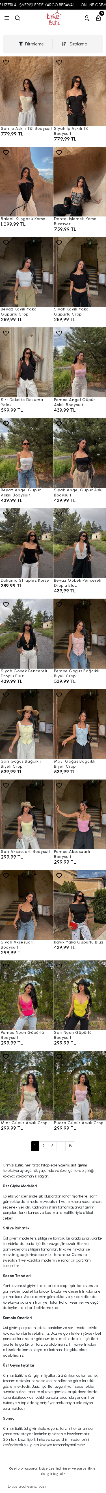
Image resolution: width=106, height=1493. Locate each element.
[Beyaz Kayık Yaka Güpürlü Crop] (26, 272)
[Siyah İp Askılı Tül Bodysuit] (79, 91)
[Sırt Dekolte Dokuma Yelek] (26, 362)
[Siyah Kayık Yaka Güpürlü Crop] (79, 272)
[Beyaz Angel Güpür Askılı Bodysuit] (26, 453)
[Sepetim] (98, 18)
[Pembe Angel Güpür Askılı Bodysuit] (79, 362)
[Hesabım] (87, 18)
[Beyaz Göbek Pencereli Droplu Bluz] (79, 543)
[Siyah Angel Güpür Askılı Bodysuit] (79, 453)
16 (70, 1146)
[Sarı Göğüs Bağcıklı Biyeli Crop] (26, 724)
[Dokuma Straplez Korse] (26, 543)
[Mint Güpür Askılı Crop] (26, 1085)
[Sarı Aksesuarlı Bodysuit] (26, 814)
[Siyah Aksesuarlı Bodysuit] (26, 905)
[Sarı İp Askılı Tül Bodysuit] (26, 91)
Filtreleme (31, 44)
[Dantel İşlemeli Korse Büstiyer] (79, 181)
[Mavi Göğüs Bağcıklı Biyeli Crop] (79, 724)
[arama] (17, 18)
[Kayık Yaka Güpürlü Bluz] (79, 905)
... (61, 1146)
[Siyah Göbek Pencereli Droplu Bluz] (26, 633)
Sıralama (74, 44)
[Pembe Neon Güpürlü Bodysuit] (26, 995)
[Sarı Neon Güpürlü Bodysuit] (79, 995)
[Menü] (7, 18)
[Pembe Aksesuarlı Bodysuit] (79, 814)
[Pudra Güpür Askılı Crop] (79, 1077)
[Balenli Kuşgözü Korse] (26, 181)
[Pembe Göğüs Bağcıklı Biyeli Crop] (79, 633)
